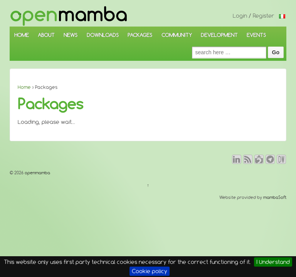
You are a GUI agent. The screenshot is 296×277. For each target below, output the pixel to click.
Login (240, 15)
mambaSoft (274, 197)
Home (24, 87)
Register (263, 15)
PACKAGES (140, 35)
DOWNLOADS (103, 35)
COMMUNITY (176, 35)
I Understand (273, 262)
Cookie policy (149, 271)
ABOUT (46, 35)
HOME (21, 35)
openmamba (37, 172)
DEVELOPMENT (219, 35)
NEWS (70, 35)
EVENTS (256, 35)
